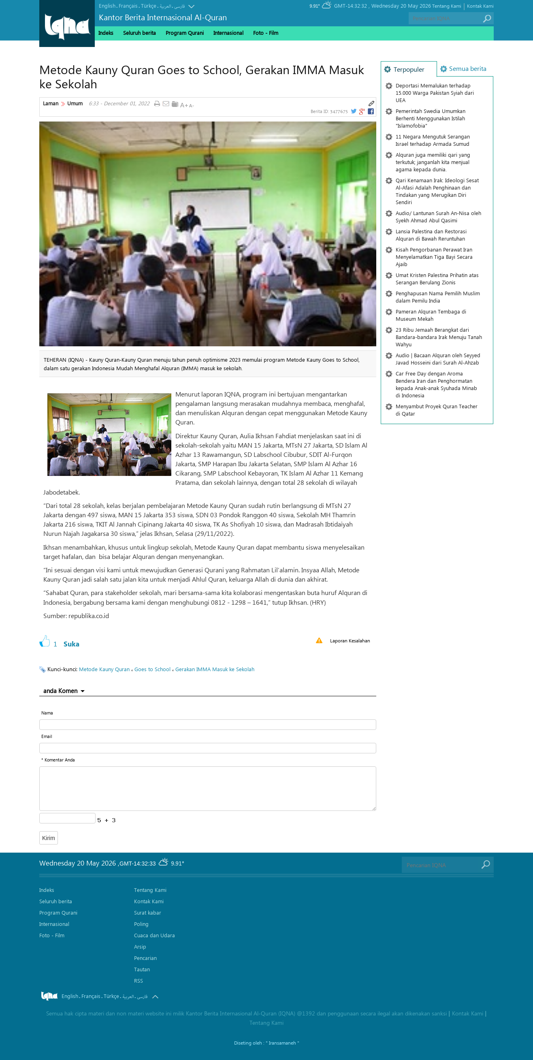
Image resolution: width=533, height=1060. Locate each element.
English (107, 5)
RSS (138, 980)
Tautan (142, 969)
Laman (50, 103)
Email (46, 736)
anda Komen (60, 691)
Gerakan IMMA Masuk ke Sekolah (214, 668)
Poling (141, 923)
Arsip (140, 946)
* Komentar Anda (58, 760)
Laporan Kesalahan (350, 640)
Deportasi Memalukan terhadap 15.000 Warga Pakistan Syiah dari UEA (435, 92)
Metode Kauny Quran (104, 668)
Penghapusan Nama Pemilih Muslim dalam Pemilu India (438, 297)
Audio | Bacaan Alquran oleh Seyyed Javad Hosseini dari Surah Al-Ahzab (438, 359)
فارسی (179, 6)
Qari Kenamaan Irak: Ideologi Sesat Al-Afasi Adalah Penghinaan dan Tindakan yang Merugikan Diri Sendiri (437, 191)
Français (128, 5)
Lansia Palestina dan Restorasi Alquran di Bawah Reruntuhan (431, 235)
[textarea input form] (207, 788)
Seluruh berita (139, 32)
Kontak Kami (480, 5)
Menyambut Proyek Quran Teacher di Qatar (437, 410)
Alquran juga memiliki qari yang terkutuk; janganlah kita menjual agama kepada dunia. (433, 162)
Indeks (105, 32)
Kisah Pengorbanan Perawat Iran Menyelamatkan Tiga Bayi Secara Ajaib (434, 256)
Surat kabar (147, 912)
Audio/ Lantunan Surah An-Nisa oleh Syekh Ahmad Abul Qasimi (438, 216)
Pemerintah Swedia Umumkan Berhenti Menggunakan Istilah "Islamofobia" (430, 118)
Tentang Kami (446, 5)
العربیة (165, 6)
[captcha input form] (67, 818)
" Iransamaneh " (282, 1042)
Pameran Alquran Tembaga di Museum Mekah (431, 315)
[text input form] (207, 724)
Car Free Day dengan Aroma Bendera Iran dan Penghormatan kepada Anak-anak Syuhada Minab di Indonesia (436, 384)
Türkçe (148, 5)
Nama (47, 713)
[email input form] (207, 748)
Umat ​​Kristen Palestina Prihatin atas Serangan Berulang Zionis (437, 278)
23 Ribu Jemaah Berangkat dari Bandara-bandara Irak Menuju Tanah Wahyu (439, 337)
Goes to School (152, 668)
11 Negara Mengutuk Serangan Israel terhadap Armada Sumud (433, 140)
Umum (75, 103)
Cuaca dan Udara (154, 935)
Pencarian (145, 957)
